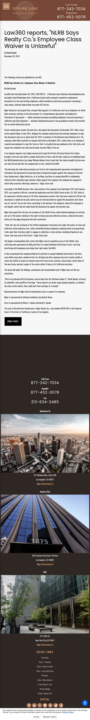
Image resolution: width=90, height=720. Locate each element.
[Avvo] (55, 705)
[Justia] (61, 705)
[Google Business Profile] (45, 705)
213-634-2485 (45, 402)
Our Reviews (45, 680)
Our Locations (45, 671)
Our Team (45, 662)
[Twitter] (39, 705)
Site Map (45, 689)
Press (45, 675)
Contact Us (45, 684)
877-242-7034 (71, 9)
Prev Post (13, 321)
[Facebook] (29, 705)
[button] (85, 703)
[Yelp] (50, 705)
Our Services (45, 666)
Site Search (45, 693)
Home (45, 657)
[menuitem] (45, 658)
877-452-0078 (71, 17)
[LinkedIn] (34, 705)
